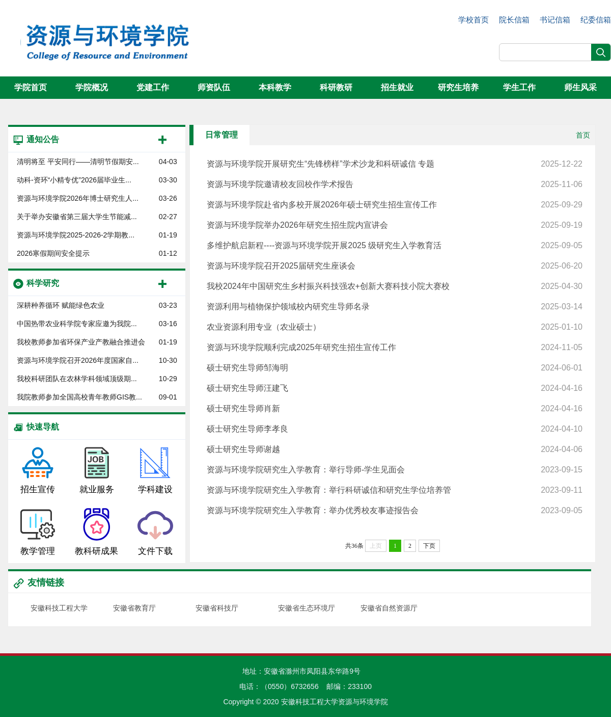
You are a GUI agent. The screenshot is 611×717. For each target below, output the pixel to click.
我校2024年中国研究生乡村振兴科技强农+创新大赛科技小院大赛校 (394, 286)
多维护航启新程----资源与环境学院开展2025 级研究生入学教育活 (394, 245)
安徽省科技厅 (217, 608)
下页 (429, 545)
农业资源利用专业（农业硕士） (394, 327)
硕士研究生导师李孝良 (394, 429)
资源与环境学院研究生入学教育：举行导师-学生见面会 (394, 469)
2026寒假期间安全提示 (53, 253)
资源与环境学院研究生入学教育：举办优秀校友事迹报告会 (394, 510)
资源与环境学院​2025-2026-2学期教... (75, 235)
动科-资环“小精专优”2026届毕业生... (74, 180)
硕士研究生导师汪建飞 (394, 388)
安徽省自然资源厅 (389, 608)
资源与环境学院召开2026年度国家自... (77, 360)
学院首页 (30, 87)
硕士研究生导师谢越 (394, 449)
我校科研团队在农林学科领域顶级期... (77, 379)
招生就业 (397, 87)
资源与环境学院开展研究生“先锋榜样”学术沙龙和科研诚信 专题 (394, 164)
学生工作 (519, 87)
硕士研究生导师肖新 (394, 408)
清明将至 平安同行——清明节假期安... (78, 161)
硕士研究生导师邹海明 (394, 368)
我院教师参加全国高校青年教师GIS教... (79, 397)
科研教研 (336, 87)
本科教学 (275, 87)
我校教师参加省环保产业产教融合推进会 (81, 342)
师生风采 (580, 87)
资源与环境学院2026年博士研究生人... (77, 198)
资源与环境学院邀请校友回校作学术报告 (394, 184)
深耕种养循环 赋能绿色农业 (60, 305)
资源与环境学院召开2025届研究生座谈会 (394, 266)
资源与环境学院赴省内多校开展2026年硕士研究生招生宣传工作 (394, 204)
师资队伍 (214, 87)
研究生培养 (458, 87)
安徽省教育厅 (134, 608)
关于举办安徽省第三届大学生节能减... (77, 217)
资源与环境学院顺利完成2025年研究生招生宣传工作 (394, 347)
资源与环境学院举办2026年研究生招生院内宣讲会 (394, 225)
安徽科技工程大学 (59, 608)
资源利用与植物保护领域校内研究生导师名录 (394, 306)
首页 (583, 135)
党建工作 (152, 87)
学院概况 (91, 87)
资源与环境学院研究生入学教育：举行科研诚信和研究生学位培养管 (394, 490)
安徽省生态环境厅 (306, 608)
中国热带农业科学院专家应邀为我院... (77, 324)
